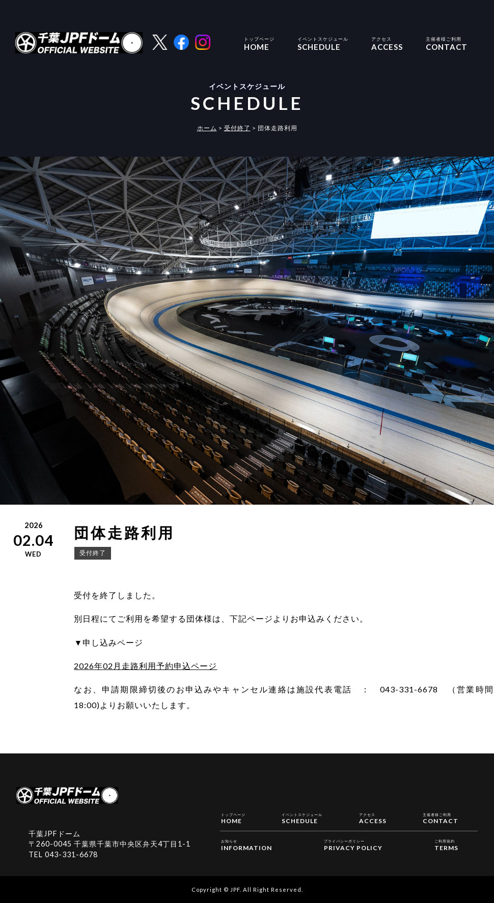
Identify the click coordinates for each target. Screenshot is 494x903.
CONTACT (447, 43)
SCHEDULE (322, 43)
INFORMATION (246, 844)
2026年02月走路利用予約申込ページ (145, 666)
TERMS (446, 844)
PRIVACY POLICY (353, 844)
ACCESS (387, 43)
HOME (259, 43)
